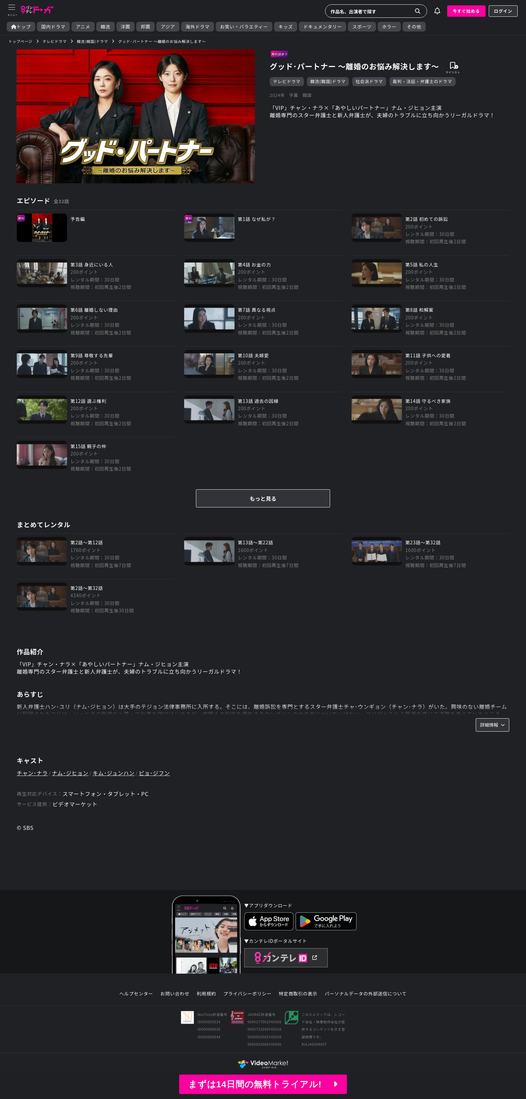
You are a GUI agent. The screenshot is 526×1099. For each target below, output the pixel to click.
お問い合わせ (174, 993)
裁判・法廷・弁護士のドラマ (422, 81)
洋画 (125, 26)
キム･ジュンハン (114, 773)
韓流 (105, 26)
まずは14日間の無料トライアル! (263, 1084)
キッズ (285, 26)
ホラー (389, 26)
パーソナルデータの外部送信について (366, 993)
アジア (168, 26)
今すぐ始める (466, 11)
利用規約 (206, 993)
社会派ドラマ (369, 81)
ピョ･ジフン (154, 773)
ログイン (503, 11)
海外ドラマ (198, 26)
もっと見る (263, 498)
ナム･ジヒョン (70, 773)
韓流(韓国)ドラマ (328, 81)
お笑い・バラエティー (244, 26)
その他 (414, 26)
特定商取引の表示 (298, 993)
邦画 (145, 26)
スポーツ (361, 26)
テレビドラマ (287, 81)
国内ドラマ (53, 26)
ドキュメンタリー (322, 26)
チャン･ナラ (32, 773)
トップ (21, 26)
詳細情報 (492, 724)
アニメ (83, 26)
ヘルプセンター (136, 993)
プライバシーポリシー (247, 993)
